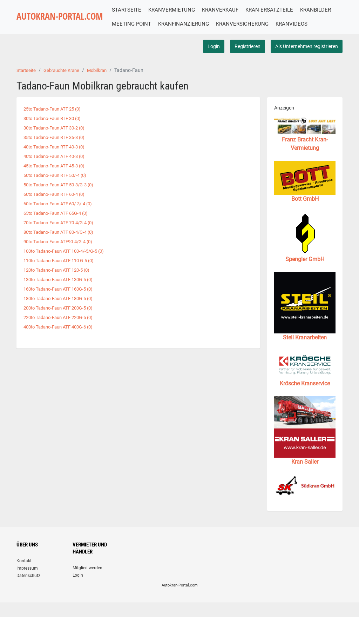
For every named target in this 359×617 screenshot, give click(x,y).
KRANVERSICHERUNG (288, 24)
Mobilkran (103, 84)
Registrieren (247, 60)
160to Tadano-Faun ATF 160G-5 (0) (62, 298)
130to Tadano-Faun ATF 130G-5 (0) (62, 289)
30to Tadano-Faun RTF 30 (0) (55, 132)
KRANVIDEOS (136, 38)
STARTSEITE (135, 10)
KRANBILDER (135, 24)
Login (214, 60)
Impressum (27, 582)
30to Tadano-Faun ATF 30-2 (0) (57, 141)
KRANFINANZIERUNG (229, 24)
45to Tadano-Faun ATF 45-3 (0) (57, 178)
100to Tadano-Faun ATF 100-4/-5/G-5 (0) (68, 262)
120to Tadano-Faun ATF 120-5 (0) (60, 280)
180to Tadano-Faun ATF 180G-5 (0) (62, 308)
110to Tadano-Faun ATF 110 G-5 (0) (62, 271)
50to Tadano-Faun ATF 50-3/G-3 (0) (62, 197)
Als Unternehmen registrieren (306, 60)
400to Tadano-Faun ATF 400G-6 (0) (62, 336)
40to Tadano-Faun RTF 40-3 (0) (57, 160)
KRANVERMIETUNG (180, 10)
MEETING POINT (177, 24)
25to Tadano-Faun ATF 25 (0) (55, 123)
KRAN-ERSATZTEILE (278, 10)
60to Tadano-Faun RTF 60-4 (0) (57, 206)
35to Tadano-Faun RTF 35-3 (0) (57, 150)
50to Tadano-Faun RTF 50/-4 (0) (58, 188)
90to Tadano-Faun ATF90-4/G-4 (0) (61, 252)
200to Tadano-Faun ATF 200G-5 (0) (62, 317)
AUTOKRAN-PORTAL (63, 24)
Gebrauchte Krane (65, 84)
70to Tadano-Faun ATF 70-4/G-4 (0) (62, 234)
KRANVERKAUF (228, 10)
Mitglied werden (87, 581)
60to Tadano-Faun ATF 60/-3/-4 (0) (61, 215)
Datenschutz (28, 589)
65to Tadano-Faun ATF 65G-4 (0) (59, 224)
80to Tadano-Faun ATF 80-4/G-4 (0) (62, 243)
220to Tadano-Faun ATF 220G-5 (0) (62, 327)
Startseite (27, 84)
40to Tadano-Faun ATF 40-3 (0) (57, 169)
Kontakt (24, 574)
